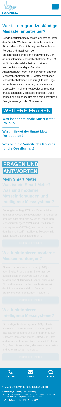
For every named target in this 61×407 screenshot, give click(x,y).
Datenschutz (12, 400)
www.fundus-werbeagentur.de (34, 397)
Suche (50, 374)
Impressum (30, 400)
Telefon (10, 374)
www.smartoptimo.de (47, 394)
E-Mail (30, 374)
